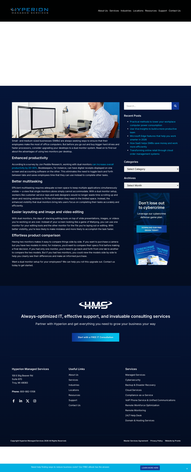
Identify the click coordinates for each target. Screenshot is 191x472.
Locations (138, 10)
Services (114, 10)
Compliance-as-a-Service (139, 395)
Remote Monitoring (135, 410)
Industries (126, 10)
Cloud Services (133, 390)
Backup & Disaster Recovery (140, 385)
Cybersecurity (132, 379)
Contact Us (175, 10)
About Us (103, 10)
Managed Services (135, 374)
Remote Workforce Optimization (142, 405)
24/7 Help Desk (133, 415)
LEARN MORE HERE (150, 468)
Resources (151, 10)
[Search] (175, 106)
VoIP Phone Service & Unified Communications (150, 400)
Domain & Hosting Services (139, 420)
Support (162, 10)
